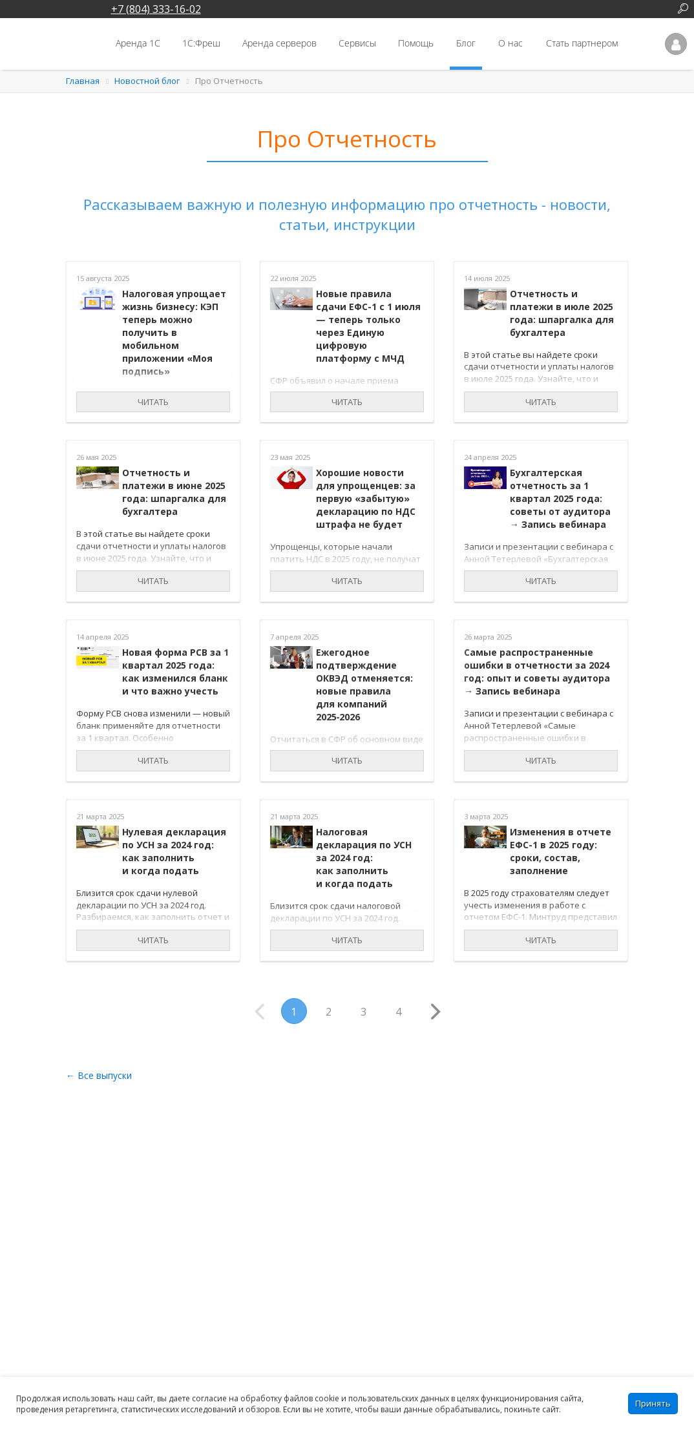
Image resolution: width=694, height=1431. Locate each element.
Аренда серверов (279, 43)
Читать (153, 402)
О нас (510, 43)
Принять (653, 1403)
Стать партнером (582, 43)
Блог (466, 43)
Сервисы (357, 43)
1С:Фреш (201, 43)
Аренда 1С (138, 43)
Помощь (416, 43)
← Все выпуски (99, 1075)
